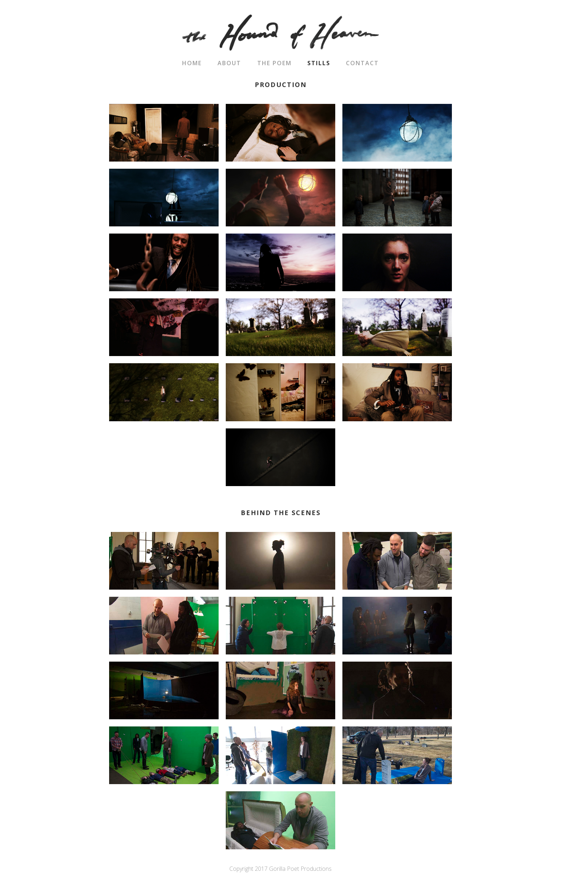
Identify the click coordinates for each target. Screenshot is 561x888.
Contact (362, 63)
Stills (318, 63)
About (229, 63)
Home (192, 63)
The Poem (274, 63)
